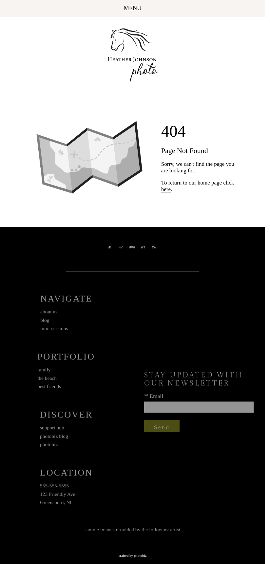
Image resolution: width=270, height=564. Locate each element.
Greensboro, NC (56, 504)
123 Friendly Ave (57, 495)
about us (48, 313)
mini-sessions (54, 330)
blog (44, 321)
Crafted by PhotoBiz (133, 555)
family (44, 371)
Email (156, 397)
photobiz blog (54, 437)
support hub (52, 429)
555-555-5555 (54, 487)
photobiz (49, 446)
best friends (49, 388)
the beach (47, 379)
